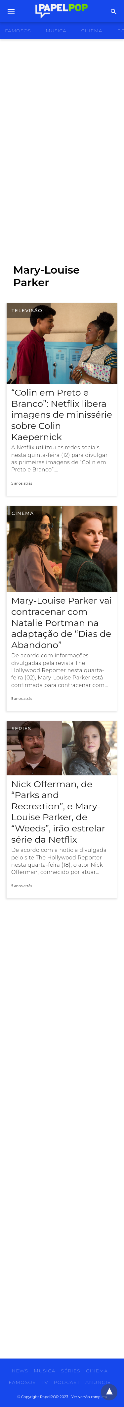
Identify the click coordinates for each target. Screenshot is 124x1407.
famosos (18, 31)
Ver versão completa (89, 1396)
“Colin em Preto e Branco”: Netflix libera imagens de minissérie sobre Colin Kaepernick (61, 414)
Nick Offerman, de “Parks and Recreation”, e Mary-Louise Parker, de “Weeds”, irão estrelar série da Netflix (58, 812)
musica (56, 31)
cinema (92, 31)
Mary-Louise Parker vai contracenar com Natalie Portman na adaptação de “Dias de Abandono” (61, 622)
